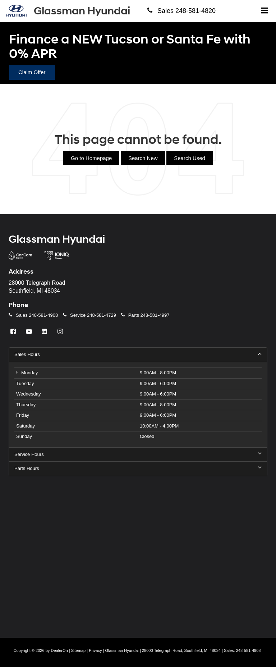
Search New (143, 158)
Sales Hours (138, 354)
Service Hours (138, 454)
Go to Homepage (91, 158)
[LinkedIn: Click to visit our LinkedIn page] (45, 331)
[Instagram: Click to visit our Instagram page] (61, 331)
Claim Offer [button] (32, 72)
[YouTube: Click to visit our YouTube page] (30, 331)
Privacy (95, 650)
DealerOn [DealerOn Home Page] (59, 650)
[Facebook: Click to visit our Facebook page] (14, 331)
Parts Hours (138, 468)
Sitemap (78, 650)
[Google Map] (138, 552)
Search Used (189, 158)
